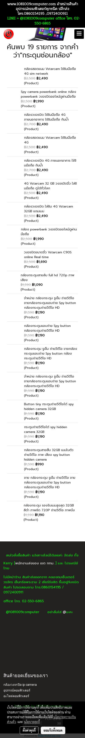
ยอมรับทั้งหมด (53, 730)
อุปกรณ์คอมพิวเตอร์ (16, 690)
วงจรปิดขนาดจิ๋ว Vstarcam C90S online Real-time (48, 254)
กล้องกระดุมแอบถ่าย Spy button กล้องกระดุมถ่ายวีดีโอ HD (47, 328)
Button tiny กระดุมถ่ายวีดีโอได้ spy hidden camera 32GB (49, 406)
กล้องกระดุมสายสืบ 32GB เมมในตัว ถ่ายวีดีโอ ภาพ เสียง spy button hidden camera (48, 455)
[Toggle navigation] (79, 34)
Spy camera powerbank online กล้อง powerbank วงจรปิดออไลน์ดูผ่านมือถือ (48, 94)
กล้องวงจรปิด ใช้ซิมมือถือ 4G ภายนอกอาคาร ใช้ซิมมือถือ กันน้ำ (46, 117)
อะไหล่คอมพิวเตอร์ (16, 696)
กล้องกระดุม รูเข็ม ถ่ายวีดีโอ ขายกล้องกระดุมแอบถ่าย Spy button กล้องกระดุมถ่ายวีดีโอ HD (50, 353)
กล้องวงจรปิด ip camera (20, 684)
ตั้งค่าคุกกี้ (29, 730)
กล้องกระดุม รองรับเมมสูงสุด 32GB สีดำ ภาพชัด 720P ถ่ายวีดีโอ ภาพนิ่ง (49, 508)
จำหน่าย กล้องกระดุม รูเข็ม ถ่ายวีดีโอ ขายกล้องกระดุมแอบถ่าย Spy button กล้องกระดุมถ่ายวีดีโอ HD (50, 303)
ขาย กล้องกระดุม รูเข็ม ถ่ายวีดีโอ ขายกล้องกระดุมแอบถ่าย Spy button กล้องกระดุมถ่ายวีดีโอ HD (49, 482)
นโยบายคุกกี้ (32, 722)
